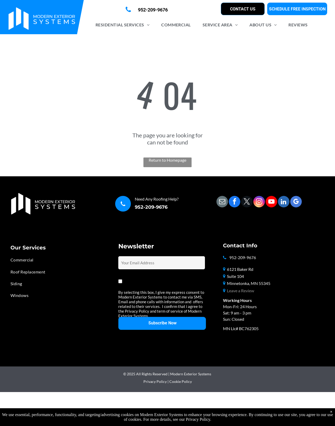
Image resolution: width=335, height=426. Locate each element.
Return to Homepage (167, 159)
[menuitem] (124, 24)
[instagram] (259, 202)
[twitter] (247, 202)
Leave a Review (240, 290)
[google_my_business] (296, 202)
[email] (222, 202)
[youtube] (271, 202)
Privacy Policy (155, 381)
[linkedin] (283, 202)
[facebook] (234, 202)
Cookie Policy (180, 381)
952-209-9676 (151, 207)
